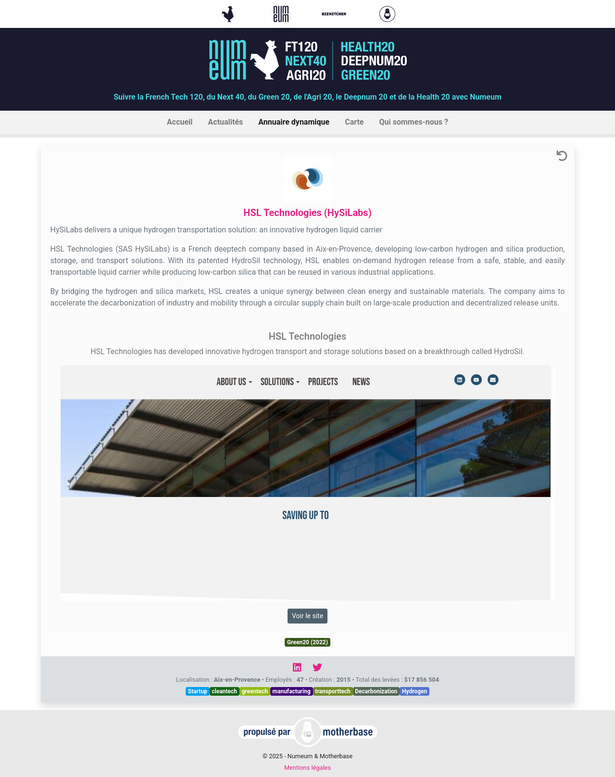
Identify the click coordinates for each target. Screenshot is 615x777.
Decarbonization (376, 691)
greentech (255, 691)
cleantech (224, 691)
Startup (197, 691)
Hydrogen (414, 691)
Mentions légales (307, 767)
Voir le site (307, 616)
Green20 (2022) (307, 642)
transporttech (332, 691)
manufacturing (292, 691)
